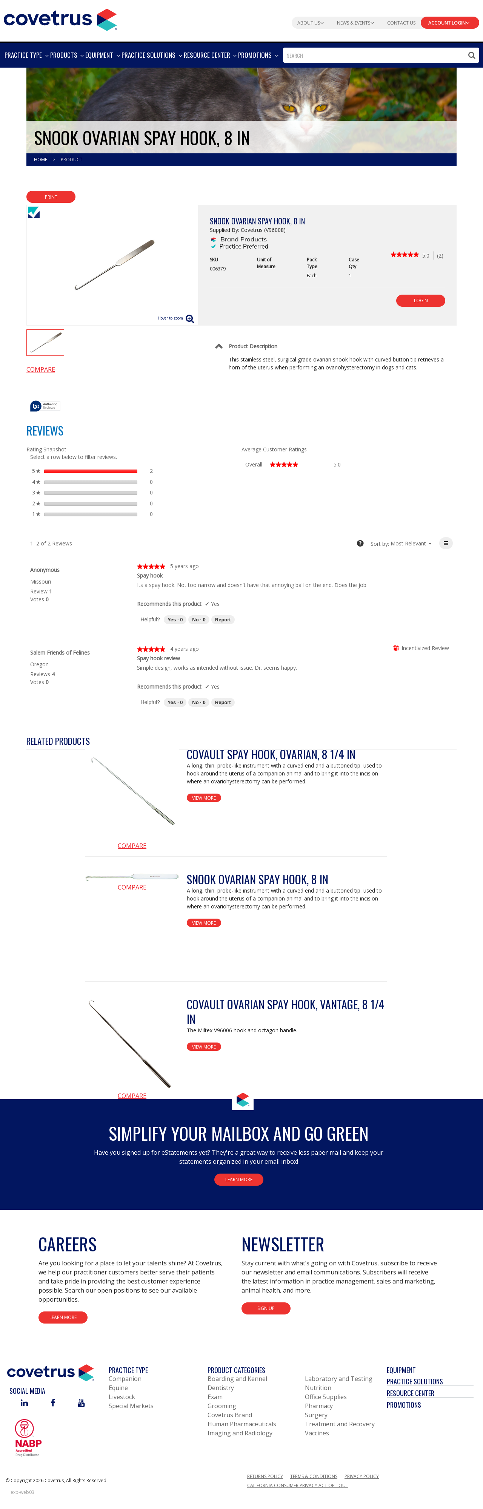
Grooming (222, 1406)
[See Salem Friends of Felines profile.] (60, 652)
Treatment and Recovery (340, 1424)
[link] (405, 255)
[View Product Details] (132, 794)
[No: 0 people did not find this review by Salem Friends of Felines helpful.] (198, 702)
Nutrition (318, 1388)
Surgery (316, 1415)
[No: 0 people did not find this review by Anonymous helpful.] (198, 619)
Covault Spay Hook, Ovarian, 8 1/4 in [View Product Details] (271, 754)
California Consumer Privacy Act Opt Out (297, 1485)
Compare (40, 369)
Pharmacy (319, 1406)
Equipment (401, 1370)
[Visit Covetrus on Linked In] (24, 1403)
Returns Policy (265, 1476)
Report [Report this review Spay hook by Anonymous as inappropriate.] (223, 619)
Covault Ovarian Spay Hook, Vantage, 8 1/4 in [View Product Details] (286, 1011)
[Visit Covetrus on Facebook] (53, 1403)
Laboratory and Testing (338, 1379)
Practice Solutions (415, 1381)
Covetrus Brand (230, 1415)
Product (71, 159)
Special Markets (131, 1406)
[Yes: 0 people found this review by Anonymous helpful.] (175, 619)
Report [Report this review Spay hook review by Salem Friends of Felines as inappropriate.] (223, 702)
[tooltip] (45, 406)
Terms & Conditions (313, 1476)
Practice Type (128, 1370)
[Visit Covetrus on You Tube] (81, 1403)
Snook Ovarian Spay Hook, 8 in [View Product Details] (257, 879)
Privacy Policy (362, 1476)
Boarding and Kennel (237, 1379)
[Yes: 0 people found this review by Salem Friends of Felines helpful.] (175, 702)
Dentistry (221, 1388)
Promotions (404, 1405)
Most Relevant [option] (408, 543)
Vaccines (317, 1433)
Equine (118, 1388)
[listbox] (408, 543)
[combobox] (381, 55)
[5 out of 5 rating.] (428, 255)
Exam (215, 1397)
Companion (125, 1379)
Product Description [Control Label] (253, 346)
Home (41, 159)
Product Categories (236, 1370)
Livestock (122, 1397)
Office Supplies (326, 1397)
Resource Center (410, 1393)
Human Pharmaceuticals (242, 1424)
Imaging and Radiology (240, 1433)
